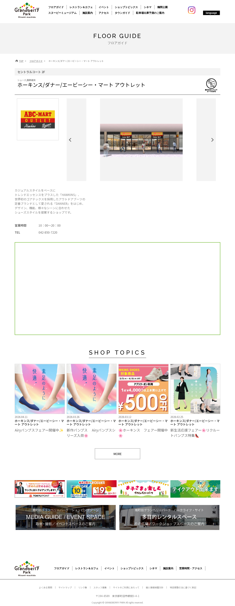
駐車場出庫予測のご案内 (150, 12)
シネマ (147, 7)
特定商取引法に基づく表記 (183, 587)
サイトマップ (65, 587)
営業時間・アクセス (190, 568)
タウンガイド (122, 12)
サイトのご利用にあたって (126, 587)
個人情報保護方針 (154, 587)
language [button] (211, 12)
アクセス (104, 12)
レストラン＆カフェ (81, 7)
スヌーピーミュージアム (62, 12)
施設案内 (87, 12)
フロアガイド (56, 7)
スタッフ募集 (100, 587)
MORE (117, 454)
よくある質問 (45, 587)
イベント (104, 7)
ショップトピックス (126, 7)
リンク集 (82, 587)
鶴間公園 (162, 7)
